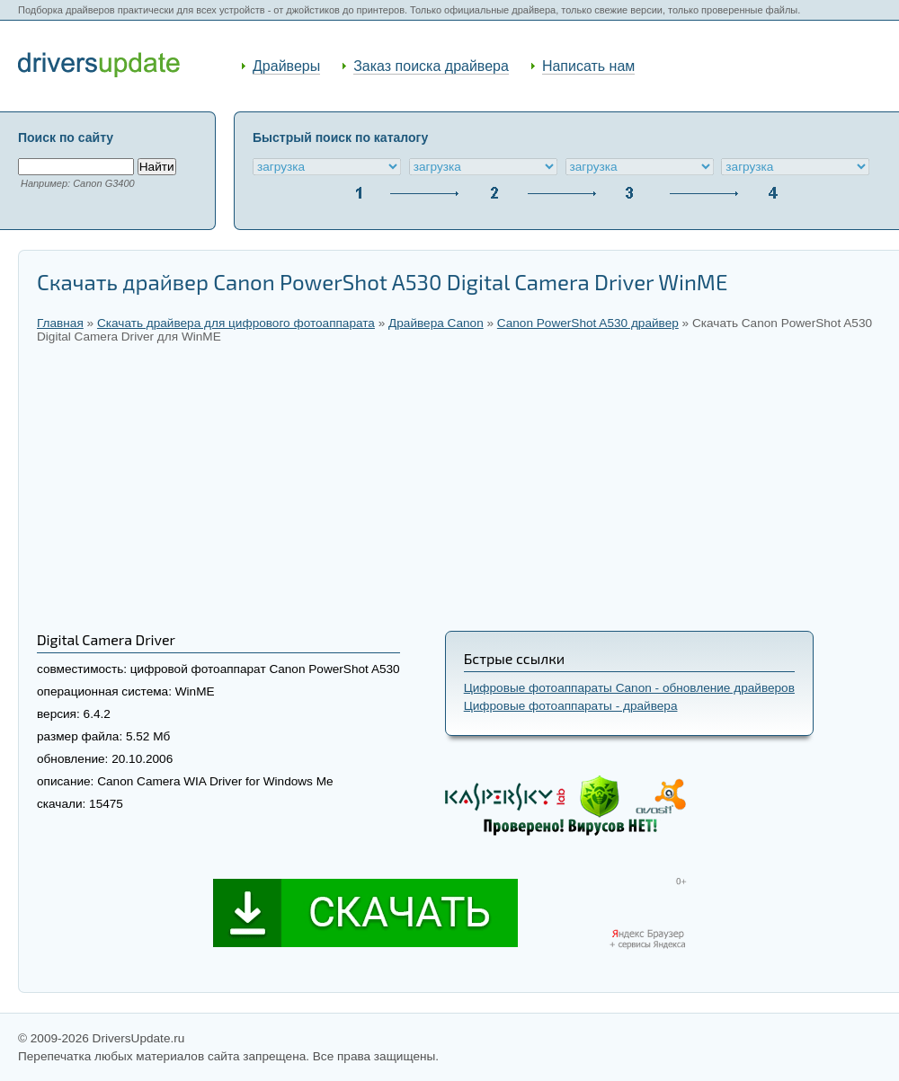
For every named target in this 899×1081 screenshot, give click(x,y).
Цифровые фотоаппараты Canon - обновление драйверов (629, 688)
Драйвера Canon (436, 323)
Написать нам (588, 66)
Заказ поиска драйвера (431, 66)
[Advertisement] (459, 487)
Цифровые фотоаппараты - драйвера (571, 706)
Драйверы (286, 66)
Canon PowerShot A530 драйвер (588, 323)
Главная (60, 323)
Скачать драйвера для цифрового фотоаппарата (236, 323)
